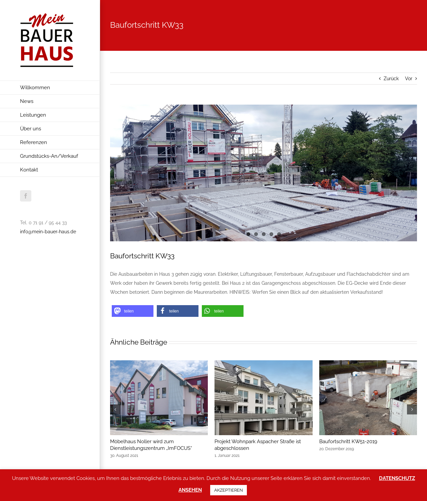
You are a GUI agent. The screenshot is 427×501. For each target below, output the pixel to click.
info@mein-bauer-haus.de (48, 231)
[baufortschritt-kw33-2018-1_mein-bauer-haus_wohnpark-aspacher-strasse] (263, 173)
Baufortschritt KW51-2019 (348, 442)
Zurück (391, 78)
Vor (408, 78)
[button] (132, 311)
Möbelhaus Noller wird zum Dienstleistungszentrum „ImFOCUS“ (151, 445)
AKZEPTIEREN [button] (228, 490)
